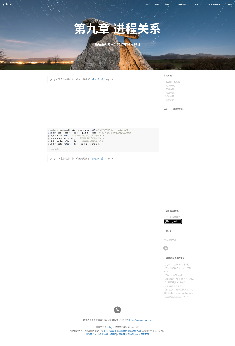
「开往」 (197, 4)
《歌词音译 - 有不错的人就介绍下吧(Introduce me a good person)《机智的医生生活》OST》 (179, 293)
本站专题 (168, 75)
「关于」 (168, 231)
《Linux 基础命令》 (173, 286)
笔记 (167, 4)
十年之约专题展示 (172, 217)
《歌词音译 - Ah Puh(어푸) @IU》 (179, 279)
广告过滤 (96, 334)
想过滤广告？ (98, 79)
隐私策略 (145, 334)
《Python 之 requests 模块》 (177, 264)
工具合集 (130, 334)
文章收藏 (121, 334)
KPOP (137, 334)
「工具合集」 (170, 89)
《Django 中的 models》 (175, 275)
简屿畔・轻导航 (108, 334)
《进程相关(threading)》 (175, 282)
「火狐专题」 (181, 4)
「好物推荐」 (170, 96)
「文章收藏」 (170, 85)
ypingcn (8, 4)
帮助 (157, 4)
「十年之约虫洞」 (214, 4)
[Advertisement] (103, 107)
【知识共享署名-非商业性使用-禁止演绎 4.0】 (120, 331)
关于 (230, 4)
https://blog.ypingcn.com (140, 320)
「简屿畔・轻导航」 (173, 82)
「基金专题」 (170, 100)
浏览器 (89, 334)
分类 (147, 4)
